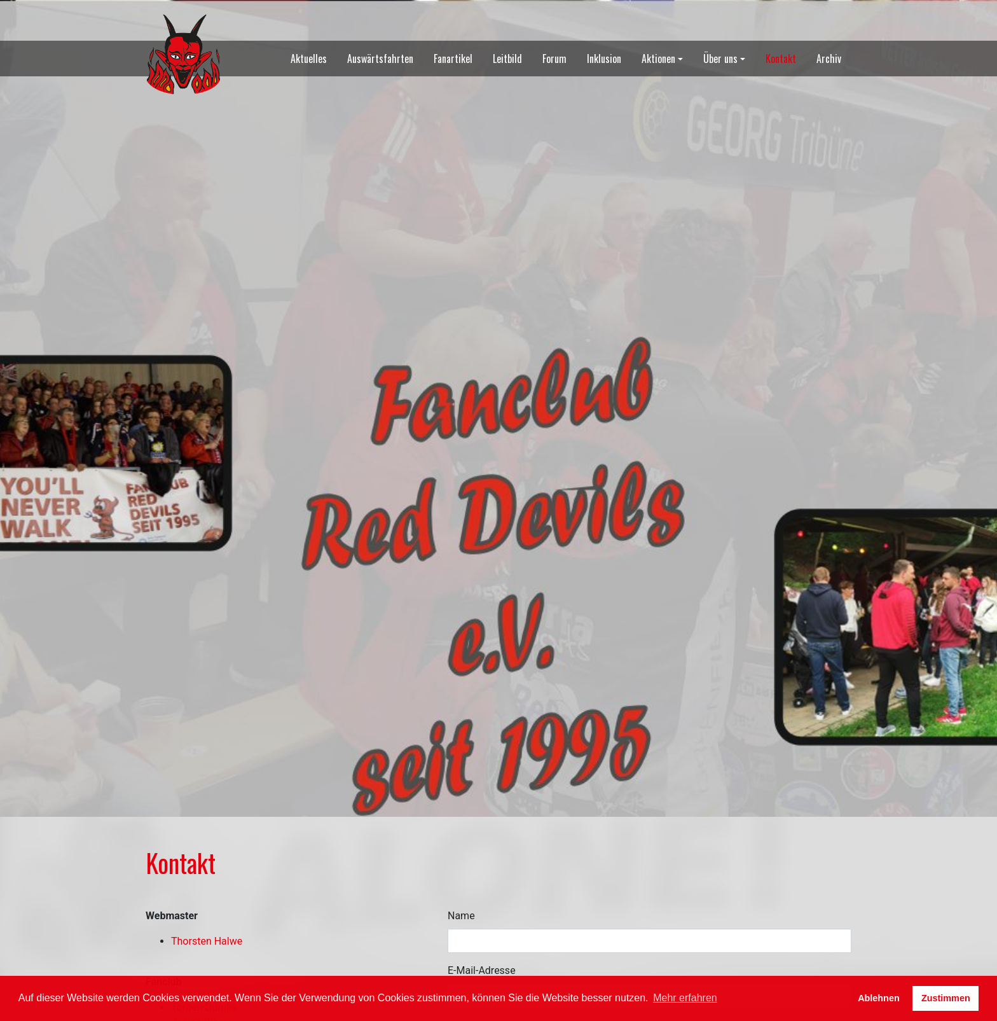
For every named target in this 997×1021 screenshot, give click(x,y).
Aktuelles (309, 58)
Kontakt (781, 58)
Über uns (720, 58)
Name (461, 916)
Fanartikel (453, 58)
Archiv (828, 58)
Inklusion (604, 58)
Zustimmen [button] (945, 998)
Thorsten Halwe (206, 941)
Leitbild (507, 58)
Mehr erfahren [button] (685, 997)
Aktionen (658, 58)
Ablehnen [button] (879, 998)
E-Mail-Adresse (482, 970)
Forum (554, 58)
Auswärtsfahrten (380, 58)
